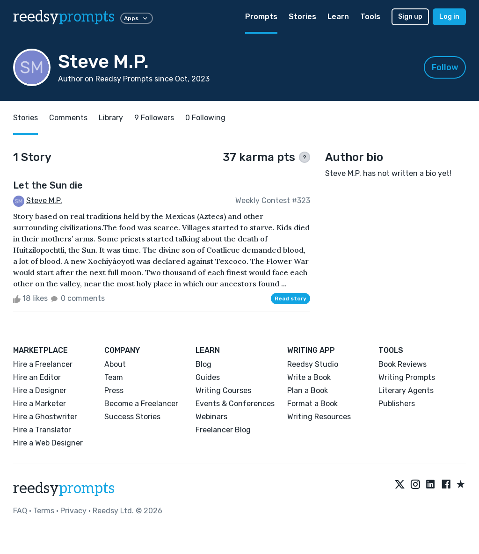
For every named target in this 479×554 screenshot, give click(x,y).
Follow (445, 67)
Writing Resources (319, 416)
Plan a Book (307, 390)
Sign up (410, 17)
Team (113, 377)
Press (113, 390)
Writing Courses (223, 390)
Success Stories (132, 416)
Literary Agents (406, 390)
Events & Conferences (235, 403)
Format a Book (312, 403)
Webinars (211, 416)
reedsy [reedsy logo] (64, 17)
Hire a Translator (42, 429)
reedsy (64, 488)
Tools (370, 16)
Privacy (73, 510)
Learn (338, 16)
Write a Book (309, 377)
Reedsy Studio (312, 364)
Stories (302, 16)
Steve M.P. (44, 200)
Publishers (396, 403)
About (115, 364)
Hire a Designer (39, 390)
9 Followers (154, 117)
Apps (136, 18)
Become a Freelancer (141, 403)
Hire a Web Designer (48, 442)
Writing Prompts (406, 377)
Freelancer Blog (223, 429)
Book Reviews (402, 364)
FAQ (20, 510)
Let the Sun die (48, 185)
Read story (290, 298)
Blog (203, 364)
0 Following (205, 117)
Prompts (261, 16)
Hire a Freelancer (43, 364)
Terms (43, 510)
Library (111, 117)
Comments (68, 117)
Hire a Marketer (39, 403)
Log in (449, 17)
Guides (208, 377)
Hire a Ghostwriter (45, 416)
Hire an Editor (37, 377)
